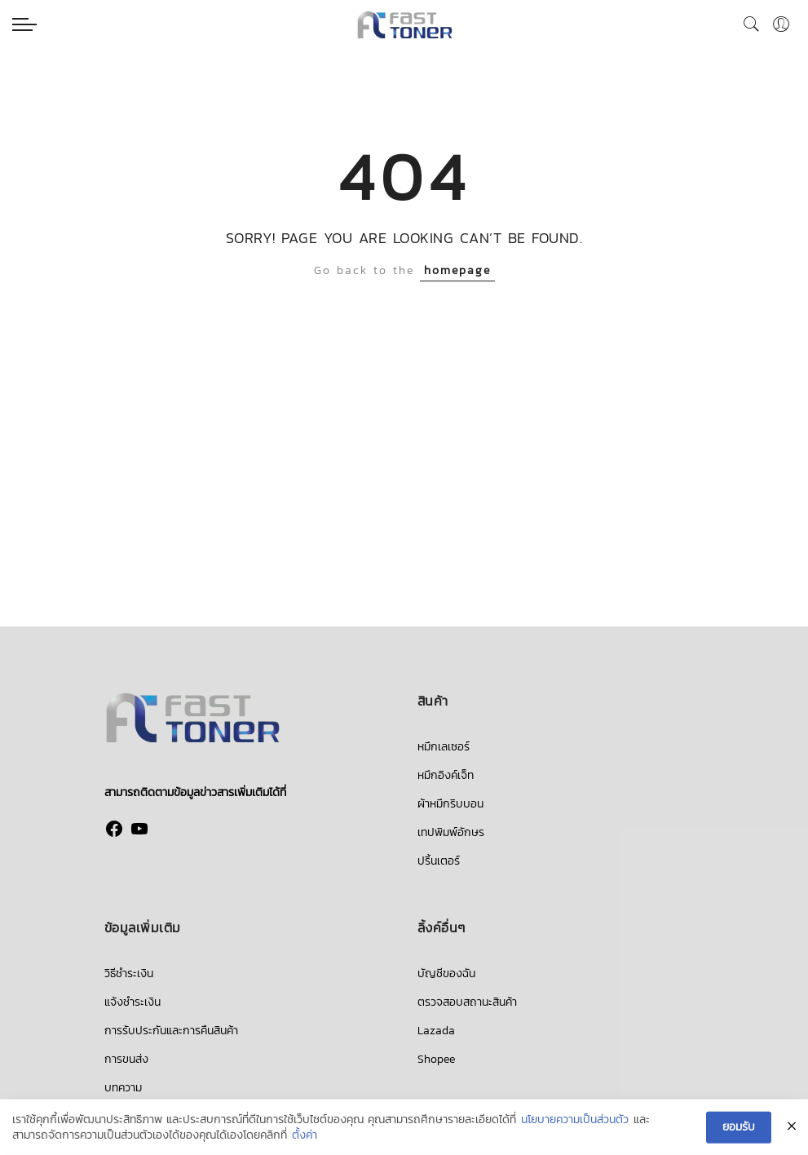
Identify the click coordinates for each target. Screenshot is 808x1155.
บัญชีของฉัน (446, 973)
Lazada (436, 1030)
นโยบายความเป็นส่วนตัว (575, 1121)
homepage (457, 270)
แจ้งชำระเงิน (132, 1002)
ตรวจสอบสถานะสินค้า (467, 1002)
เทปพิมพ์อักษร (450, 832)
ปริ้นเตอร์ (438, 861)
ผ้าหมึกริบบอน (450, 803)
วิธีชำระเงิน (128, 973)
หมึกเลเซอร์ (443, 746)
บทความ (123, 1087)
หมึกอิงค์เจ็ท (445, 775)
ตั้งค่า (304, 1136)
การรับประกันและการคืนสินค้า (171, 1030)
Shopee (436, 1059)
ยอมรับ (738, 1127)
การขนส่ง (126, 1059)
